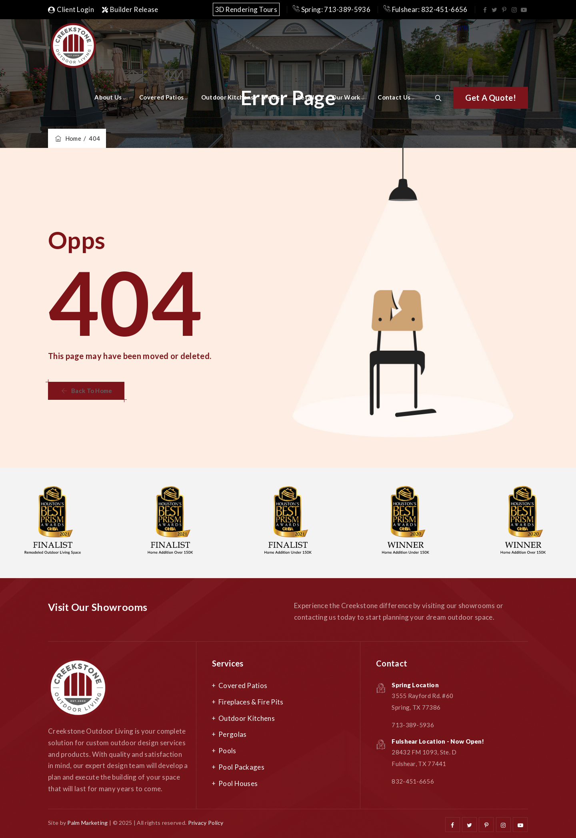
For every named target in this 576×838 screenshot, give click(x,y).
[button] (490, 98)
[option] (170, 523)
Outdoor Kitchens (227, 97)
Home (67, 138)
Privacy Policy (206, 822)
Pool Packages (241, 767)
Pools (272, 97)
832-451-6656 (413, 781)
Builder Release (130, 9)
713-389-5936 (413, 724)
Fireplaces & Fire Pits (251, 702)
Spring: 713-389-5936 (331, 9)
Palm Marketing (87, 822)
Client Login (71, 9)
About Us (108, 97)
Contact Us (394, 97)
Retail (305, 97)
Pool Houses (238, 783)
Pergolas (232, 734)
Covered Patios (161, 97)
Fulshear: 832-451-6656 (425, 9)
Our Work (346, 97)
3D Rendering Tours (246, 9)
